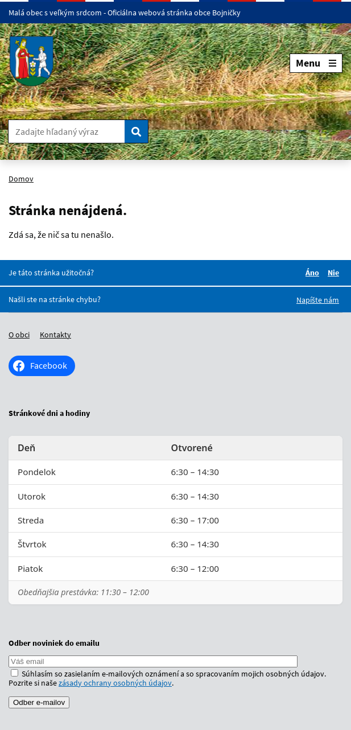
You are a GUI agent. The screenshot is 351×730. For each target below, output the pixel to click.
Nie (335, 272)
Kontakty (55, 334)
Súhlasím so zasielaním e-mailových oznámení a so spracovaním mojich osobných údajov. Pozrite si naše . (167, 678)
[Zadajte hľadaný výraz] (67, 131)
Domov (21, 179)
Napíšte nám (317, 300)
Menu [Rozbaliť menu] (316, 62)
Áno (314, 272)
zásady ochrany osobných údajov (115, 683)
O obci (19, 334)
